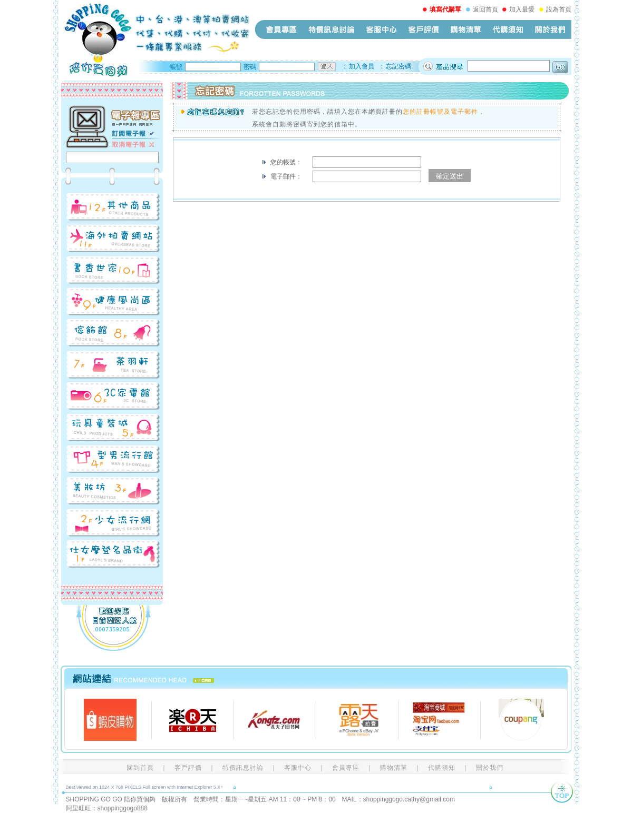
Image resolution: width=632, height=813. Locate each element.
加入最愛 (521, 9)
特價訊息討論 (332, 29)
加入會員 (361, 66)
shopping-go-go (155, 39)
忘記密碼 (398, 66)
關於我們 (550, 29)
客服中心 (382, 29)
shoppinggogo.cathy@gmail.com (409, 799)
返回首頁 (485, 9)
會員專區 (281, 29)
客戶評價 (424, 29)
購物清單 (466, 29)
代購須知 (508, 29)
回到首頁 (140, 767)
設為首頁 (558, 9)
